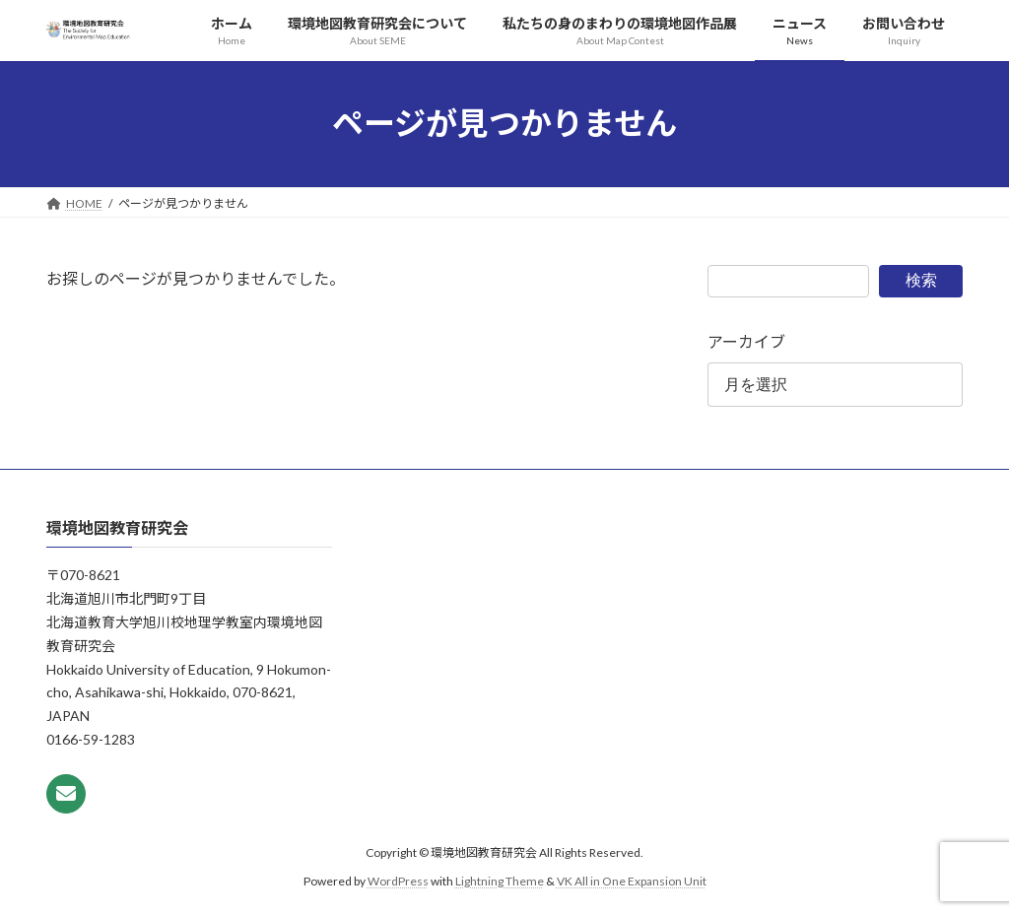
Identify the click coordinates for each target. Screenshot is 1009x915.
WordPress (398, 881)
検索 (921, 280)
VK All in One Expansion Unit (631, 881)
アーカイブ (746, 341)
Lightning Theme (499, 881)
